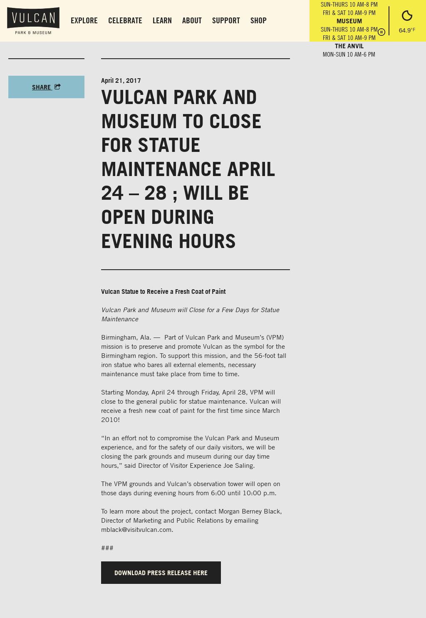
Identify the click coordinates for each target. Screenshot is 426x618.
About (192, 20)
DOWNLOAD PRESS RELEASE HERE (161, 572)
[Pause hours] (381, 32)
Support (226, 20)
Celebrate (125, 20)
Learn (162, 20)
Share (46, 87)
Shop (258, 20)
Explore (84, 20)
